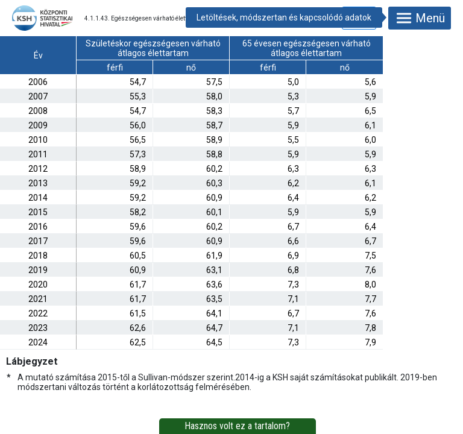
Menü (419, 18)
